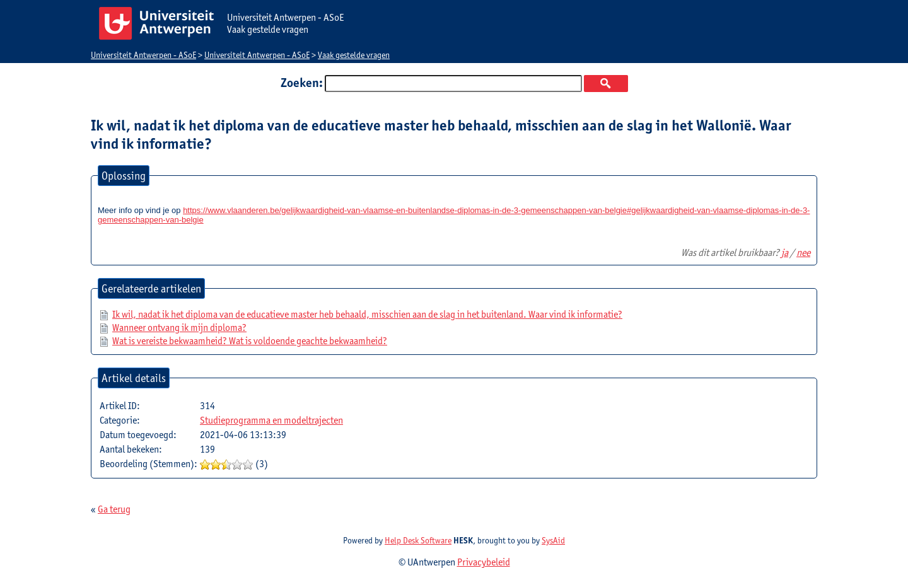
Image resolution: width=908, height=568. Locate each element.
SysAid (553, 540)
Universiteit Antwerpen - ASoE (143, 55)
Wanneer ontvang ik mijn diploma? (179, 327)
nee (803, 252)
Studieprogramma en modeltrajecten (271, 420)
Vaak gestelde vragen (354, 55)
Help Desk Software (418, 540)
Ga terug (114, 509)
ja (784, 252)
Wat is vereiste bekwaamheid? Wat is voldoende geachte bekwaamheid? (249, 341)
